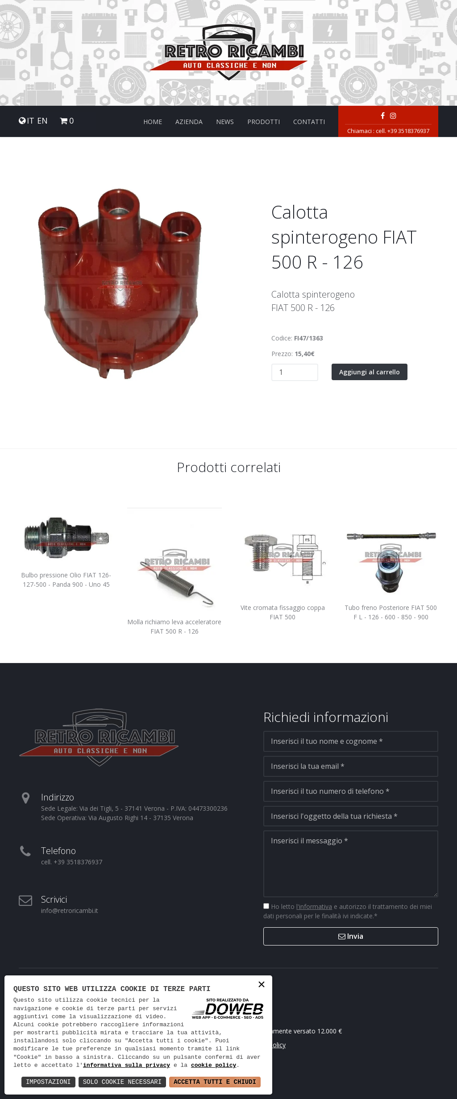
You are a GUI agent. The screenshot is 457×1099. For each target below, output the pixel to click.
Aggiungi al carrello (369, 372)
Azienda (189, 121)
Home (152, 121)
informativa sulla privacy (126, 1066)
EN (42, 121)
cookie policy (213, 1066)
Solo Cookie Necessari (122, 1082)
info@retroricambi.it (69, 910)
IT (30, 121)
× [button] (262, 985)
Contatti (309, 121)
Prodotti (263, 121)
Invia (350, 936)
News (225, 121)
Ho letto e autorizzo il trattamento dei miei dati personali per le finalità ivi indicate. (347, 911)
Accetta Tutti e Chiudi (215, 1082)
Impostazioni (48, 1082)
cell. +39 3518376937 (402, 131)
